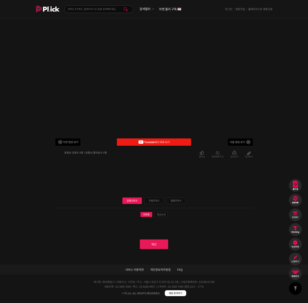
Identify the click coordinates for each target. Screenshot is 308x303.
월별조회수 (176, 201)
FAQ (180, 271)
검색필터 (144, 8)
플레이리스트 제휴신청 (260, 9)
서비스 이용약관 (134, 271)
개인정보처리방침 (160, 271)
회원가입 (240, 9)
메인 (154, 245)
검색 (126, 9)
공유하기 (234, 156)
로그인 (228, 9)
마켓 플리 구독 (170, 9)
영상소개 (161, 215)
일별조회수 (132, 201)
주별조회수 (154, 201)
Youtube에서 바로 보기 (154, 142)
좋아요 (202, 156)
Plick (48, 12)
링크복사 (249, 156)
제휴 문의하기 (175, 295)
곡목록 (146, 215)
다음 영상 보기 (237, 142)
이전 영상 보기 (70, 142)
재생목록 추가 (218, 156)
